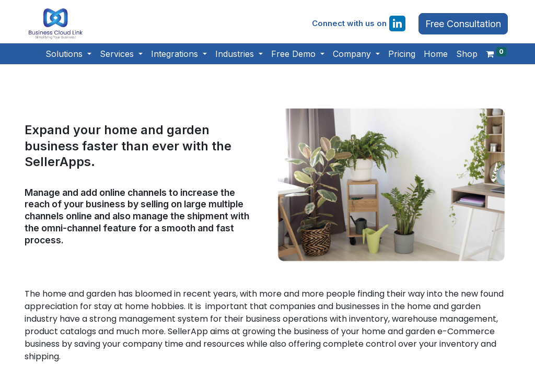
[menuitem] (402, 53)
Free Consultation (463, 23)
